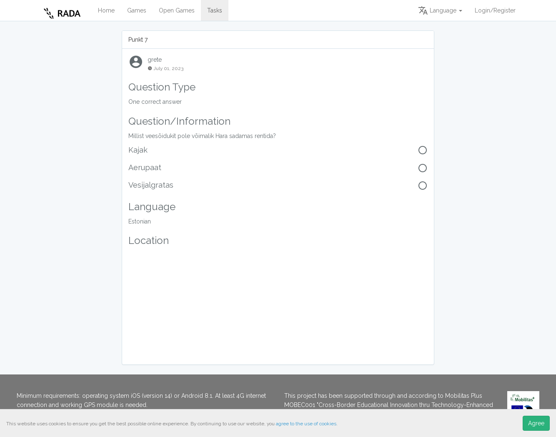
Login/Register (495, 10)
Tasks (214, 10)
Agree (536, 423)
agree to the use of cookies (306, 424)
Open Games (177, 10)
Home (106, 10)
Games (136, 10)
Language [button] (440, 10)
